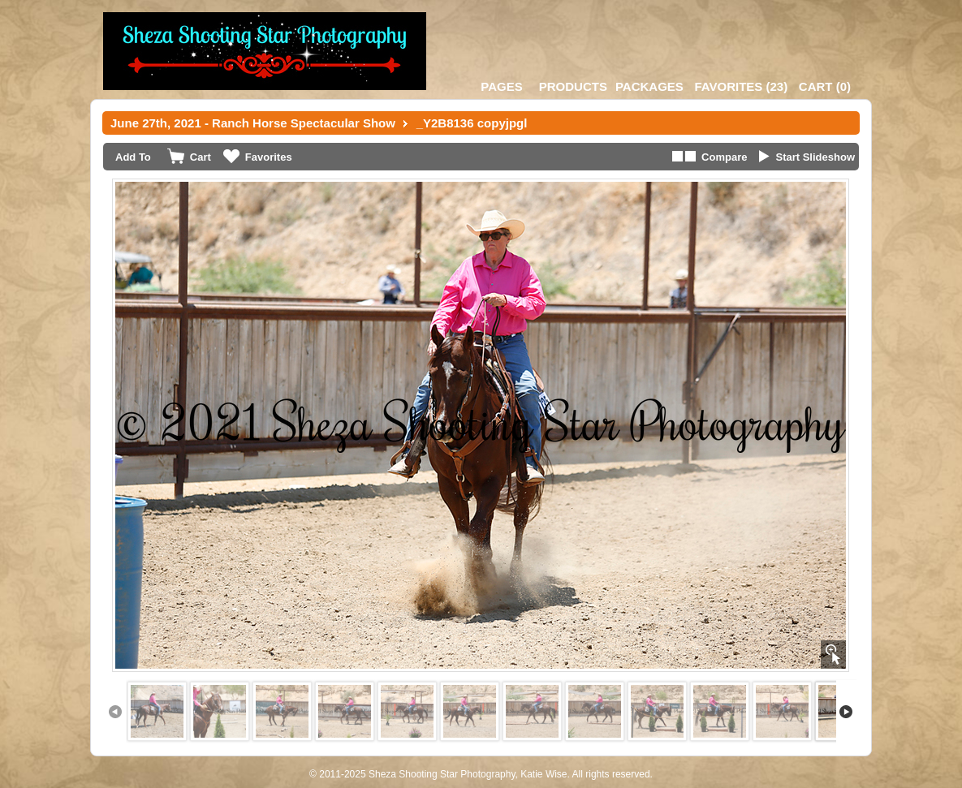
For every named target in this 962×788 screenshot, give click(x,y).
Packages (649, 86)
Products (573, 86)
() (740, 86)
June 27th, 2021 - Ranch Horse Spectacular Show (252, 123)
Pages (501, 86)
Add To (133, 157)
